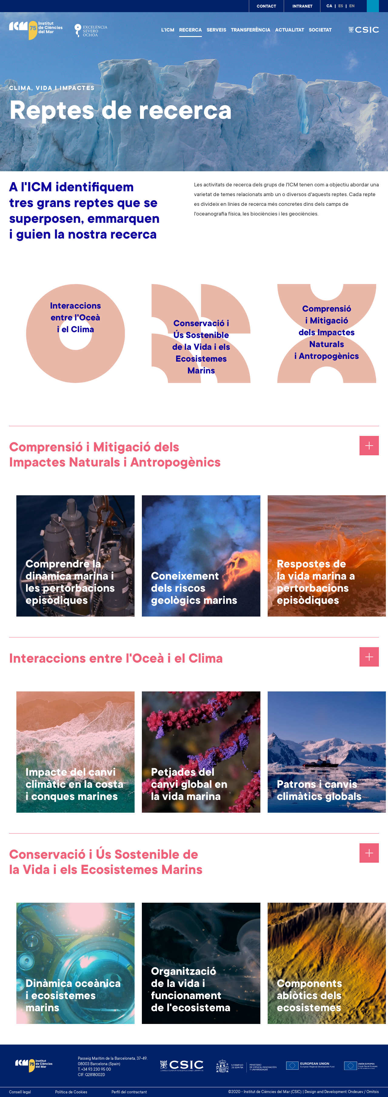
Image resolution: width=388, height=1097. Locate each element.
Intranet (303, 6)
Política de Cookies (71, 1092)
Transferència (250, 30)
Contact (266, 6)
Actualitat (289, 30)
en (352, 6)
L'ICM (167, 30)
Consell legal (20, 1092)
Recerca (190, 30)
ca (329, 6)
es (340, 6)
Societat (320, 30)
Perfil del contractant (129, 1092)
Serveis (216, 30)
